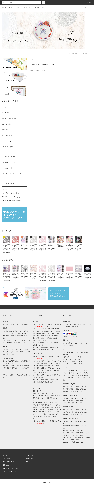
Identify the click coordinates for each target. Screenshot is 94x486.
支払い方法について (9, 458)
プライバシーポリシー (9, 471)
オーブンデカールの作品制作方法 (11, 200)
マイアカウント (29, 455)
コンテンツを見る (38, 7)
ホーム (4, 7)
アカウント (77, 2)
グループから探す (25, 7)
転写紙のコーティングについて (11, 189)
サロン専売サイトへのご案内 (10, 193)
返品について (7, 465)
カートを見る (29, 458)
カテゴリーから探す (13, 7)
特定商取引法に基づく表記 (10, 468)
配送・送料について (9, 461)
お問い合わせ (86, 7)
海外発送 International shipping (11, 197)
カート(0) (87, 2)
